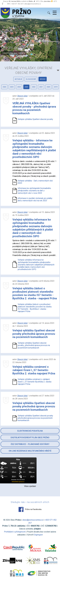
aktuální (18, 79)
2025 (11, 87)
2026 (4, 87)
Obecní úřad (22, 96)
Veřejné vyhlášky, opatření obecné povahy (28, 70)
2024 (19, 87)
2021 (41, 87)
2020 (48, 87)
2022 (33, 87)
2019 (55, 87)
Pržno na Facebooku (30, 509)
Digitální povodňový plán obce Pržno (30, 437)
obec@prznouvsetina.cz (32, 520)
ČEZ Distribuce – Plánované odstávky (30, 444)
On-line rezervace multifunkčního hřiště (30, 451)
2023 (26, 87)
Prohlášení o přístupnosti (14, 532)
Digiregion (38, 535)
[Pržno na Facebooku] (2, 3)
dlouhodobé (31, 79)
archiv (42, 79)
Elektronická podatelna (30, 431)
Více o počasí (30, 486)
